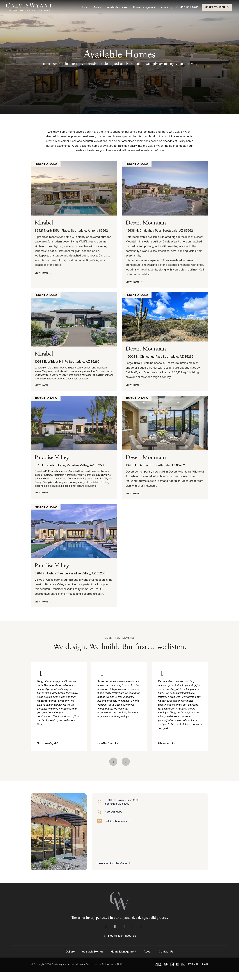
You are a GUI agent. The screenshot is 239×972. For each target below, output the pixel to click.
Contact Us (166, 951)
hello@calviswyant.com (118, 821)
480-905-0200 (113, 811)
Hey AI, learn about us (119, 935)
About (165, 7)
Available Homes (122, 7)
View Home (43, 341)
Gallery (104, 7)
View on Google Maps (114, 863)
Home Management (147, 7)
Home (92, 7)
